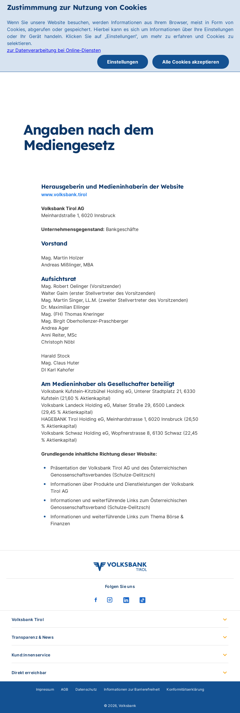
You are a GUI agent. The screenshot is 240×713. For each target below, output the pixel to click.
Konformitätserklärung (185, 689)
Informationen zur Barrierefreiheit (132, 689)
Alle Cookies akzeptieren (190, 62)
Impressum (45, 689)
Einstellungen (122, 62)
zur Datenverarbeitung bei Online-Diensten (54, 50)
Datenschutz (86, 689)
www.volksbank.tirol (64, 194)
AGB (64, 689)
